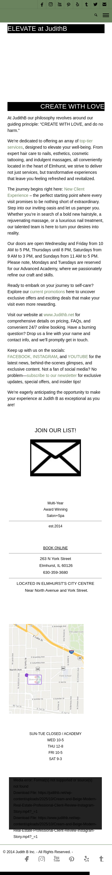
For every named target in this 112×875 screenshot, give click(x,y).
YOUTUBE (78, 356)
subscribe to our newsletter (52, 375)
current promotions (47, 291)
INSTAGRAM (45, 356)
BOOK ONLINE (55, 548)
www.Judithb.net (59, 314)
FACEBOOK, (19, 356)
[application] (55, 800)
